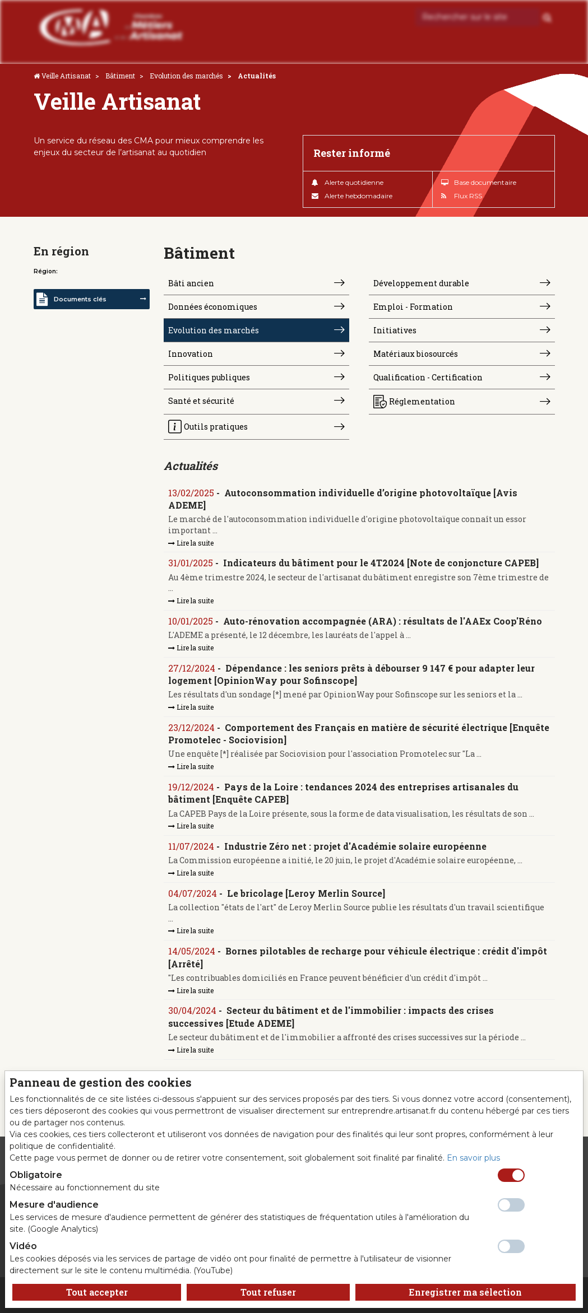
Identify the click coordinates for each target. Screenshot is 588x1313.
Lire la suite (191, 542)
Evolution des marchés (186, 75)
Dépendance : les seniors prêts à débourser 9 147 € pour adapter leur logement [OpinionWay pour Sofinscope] (351, 674)
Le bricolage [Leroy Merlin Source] (306, 893)
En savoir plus (473, 1158)
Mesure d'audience (54, 1204)
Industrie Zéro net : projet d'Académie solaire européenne (355, 846)
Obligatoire (36, 1175)
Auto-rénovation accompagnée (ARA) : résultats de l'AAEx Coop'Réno (382, 621)
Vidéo (23, 1246)
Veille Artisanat (66, 75)
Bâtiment (120, 75)
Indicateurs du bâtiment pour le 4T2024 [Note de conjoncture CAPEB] (381, 563)
